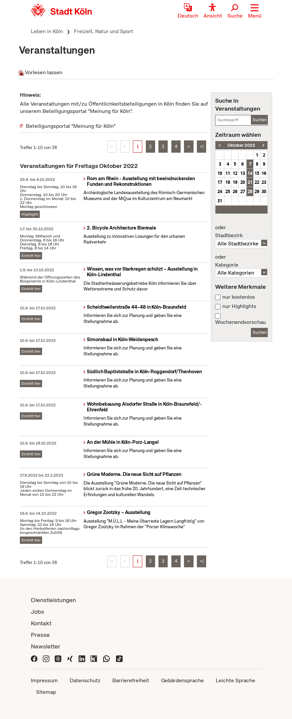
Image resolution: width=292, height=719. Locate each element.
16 (264, 173)
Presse (40, 635)
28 (250, 191)
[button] (255, 11)
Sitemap (46, 692)
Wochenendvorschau (240, 322)
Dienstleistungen (53, 600)
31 (219, 201)
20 (242, 182)
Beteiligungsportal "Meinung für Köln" (71, 126)
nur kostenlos (238, 297)
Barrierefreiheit (130, 680)
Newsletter (45, 646)
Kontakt (41, 623)
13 (242, 173)
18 (227, 182)
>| (202, 146)
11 (227, 173)
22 (257, 182)
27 (242, 191)
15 (257, 173)
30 (264, 191)
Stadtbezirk (241, 231)
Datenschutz (85, 680)
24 (219, 191)
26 (235, 191)
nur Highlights (239, 306)
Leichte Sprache (235, 680)
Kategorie (241, 261)
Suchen (260, 120)
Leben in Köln (47, 31)
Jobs (37, 611)
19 (235, 182)
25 (227, 191)
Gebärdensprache (182, 680)
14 (250, 173)
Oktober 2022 (241, 145)
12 (235, 173)
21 (250, 182)
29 (257, 191)
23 (264, 182)
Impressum (44, 680)
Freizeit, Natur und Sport (103, 31)
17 (219, 182)
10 (219, 173)
